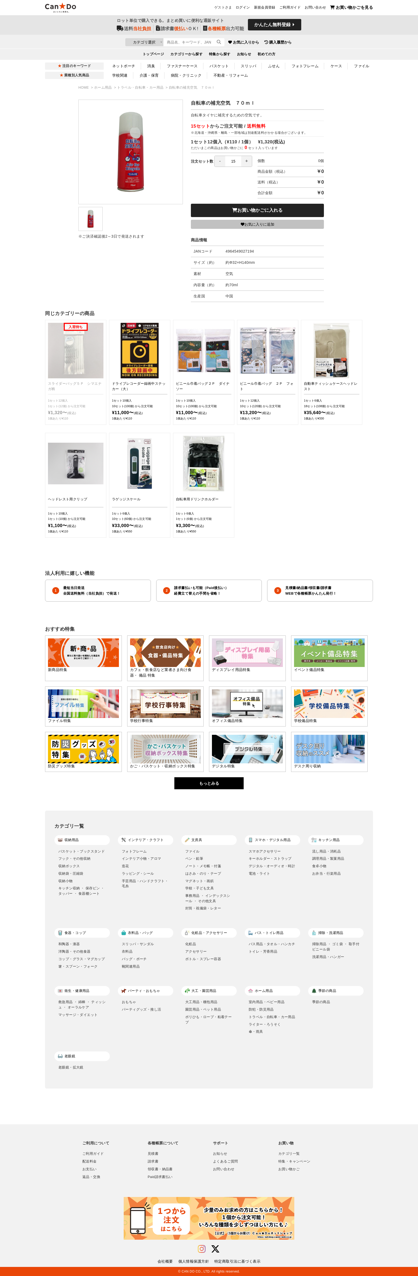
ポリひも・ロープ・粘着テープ (208, 1019)
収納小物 (65, 881)
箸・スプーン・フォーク (78, 966)
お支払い (89, 1169)
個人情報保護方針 (193, 1261)
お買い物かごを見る (351, 8)
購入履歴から (308, 43)
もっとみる (209, 783)
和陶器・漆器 (69, 944)
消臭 (151, 66)
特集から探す (220, 55)
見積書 (153, 1154)
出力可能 (223, 30)
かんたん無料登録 (272, 26)
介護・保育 (149, 75)
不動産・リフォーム (231, 75)
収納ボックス (69, 866)
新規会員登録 (264, 8)
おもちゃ (129, 1002)
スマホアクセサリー (265, 851)
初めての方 (266, 55)
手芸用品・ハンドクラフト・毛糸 (145, 883)
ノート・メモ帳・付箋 (203, 866)
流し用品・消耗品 (326, 851)
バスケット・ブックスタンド (81, 851)
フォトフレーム (305, 66)
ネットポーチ (123, 66)
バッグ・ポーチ (134, 959)
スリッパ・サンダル (138, 944)
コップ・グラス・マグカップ (81, 959)
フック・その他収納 (74, 859)
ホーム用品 (103, 87)
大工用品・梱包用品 (201, 1002)
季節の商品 (321, 1002)
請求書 (153, 1161)
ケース (336, 66)
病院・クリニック (186, 75)
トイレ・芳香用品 (263, 951)
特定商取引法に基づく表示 (237, 1261)
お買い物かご (289, 1169)
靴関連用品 (131, 966)
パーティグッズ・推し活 (141, 1009)
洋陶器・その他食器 (74, 951)
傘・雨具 (256, 1032)
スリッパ (248, 66)
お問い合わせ (315, 8)
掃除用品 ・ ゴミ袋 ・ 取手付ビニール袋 (335, 946)
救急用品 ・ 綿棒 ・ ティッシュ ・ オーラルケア (82, 1004)
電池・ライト (259, 873)
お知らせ (244, 55)
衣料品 (127, 951)
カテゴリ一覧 (289, 1154)
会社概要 (165, 1261)
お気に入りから (273, 43)
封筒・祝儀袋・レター (203, 908)
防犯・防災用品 (261, 1009)
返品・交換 (91, 1177)
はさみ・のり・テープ (203, 873)
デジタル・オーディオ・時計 (272, 866)
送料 (134, 30)
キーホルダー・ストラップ (270, 859)
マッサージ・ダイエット (78, 1015)
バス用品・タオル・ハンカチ (272, 944)
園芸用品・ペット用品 (203, 1009)
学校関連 (120, 75)
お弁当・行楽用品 (326, 873)
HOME (84, 87)
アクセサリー (196, 951)
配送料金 (89, 1161)
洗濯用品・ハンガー (328, 957)
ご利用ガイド (290, 8)
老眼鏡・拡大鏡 (70, 1067)
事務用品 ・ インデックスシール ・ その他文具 (207, 898)
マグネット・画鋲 (199, 881)
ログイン (243, 8)
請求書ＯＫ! (177, 30)
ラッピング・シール (138, 873)
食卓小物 (319, 866)
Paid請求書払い (160, 1177)
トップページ (153, 55)
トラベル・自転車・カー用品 (140, 87)
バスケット (219, 66)
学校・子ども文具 (199, 888)
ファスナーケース (182, 66)
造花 (125, 866)
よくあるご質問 (225, 1161)
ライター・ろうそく (265, 1024)
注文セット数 (221, 161)
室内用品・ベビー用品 (266, 1002)
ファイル (361, 66)
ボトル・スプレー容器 (203, 959)
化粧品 (190, 944)
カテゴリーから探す (186, 55)
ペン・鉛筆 (194, 859)
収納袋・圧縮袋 (70, 873)
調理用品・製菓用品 (328, 859)
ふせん (274, 66)
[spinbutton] (233, 161)
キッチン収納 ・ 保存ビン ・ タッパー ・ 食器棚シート (81, 891)
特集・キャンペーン (294, 1161)
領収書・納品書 (160, 1169)
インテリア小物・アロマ (141, 859)
